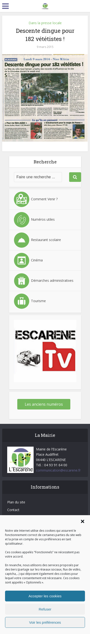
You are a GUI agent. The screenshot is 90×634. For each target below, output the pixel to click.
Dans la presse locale (45, 23)
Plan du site (16, 502)
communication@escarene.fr (58, 470)
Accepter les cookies (45, 596)
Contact (13, 509)
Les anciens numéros (44, 404)
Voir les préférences (45, 622)
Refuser (45, 609)
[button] (82, 521)
